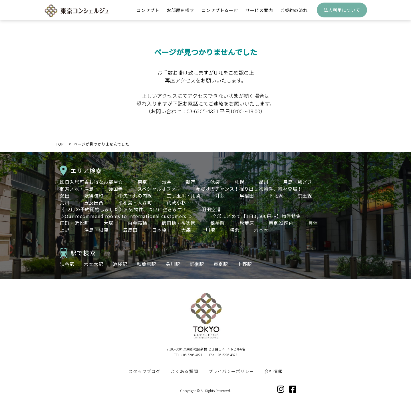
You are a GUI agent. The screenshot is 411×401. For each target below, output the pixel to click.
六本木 (261, 229)
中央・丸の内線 (135, 195)
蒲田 (65, 195)
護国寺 (115, 188)
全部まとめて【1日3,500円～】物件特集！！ (261, 216)
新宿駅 (197, 264)
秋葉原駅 (146, 264)
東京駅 (220, 264)
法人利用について (342, 13)
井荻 (220, 195)
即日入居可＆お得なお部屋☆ (91, 181)
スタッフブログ (144, 371)
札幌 (239, 181)
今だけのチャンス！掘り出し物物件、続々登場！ (249, 188)
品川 (264, 181)
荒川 (65, 202)
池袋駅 (120, 264)
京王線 (305, 195)
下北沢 (276, 195)
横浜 (234, 229)
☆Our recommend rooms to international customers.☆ (129, 216)
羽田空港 (211, 209)
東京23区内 (281, 222)
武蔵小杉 (176, 202)
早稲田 (246, 195)
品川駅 (173, 264)
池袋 (215, 181)
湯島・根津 (96, 229)
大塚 (108, 222)
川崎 (210, 229)
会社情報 (273, 371)
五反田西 (94, 202)
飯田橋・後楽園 (179, 222)
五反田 (130, 229)
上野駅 (244, 264)
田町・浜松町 (74, 222)
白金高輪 (137, 222)
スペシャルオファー (159, 188)
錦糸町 (217, 222)
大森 (186, 229)
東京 (142, 181)
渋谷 (167, 181)
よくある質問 (184, 371)
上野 (65, 229)
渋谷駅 (67, 264)
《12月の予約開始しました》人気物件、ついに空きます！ (123, 209)
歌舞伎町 (94, 195)
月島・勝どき (297, 181)
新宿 (191, 181)
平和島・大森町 (135, 202)
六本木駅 (93, 264)
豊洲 (313, 222)
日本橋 (159, 229)
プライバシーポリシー (231, 371)
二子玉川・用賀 (184, 195)
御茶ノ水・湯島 (77, 188)
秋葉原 (246, 222)
